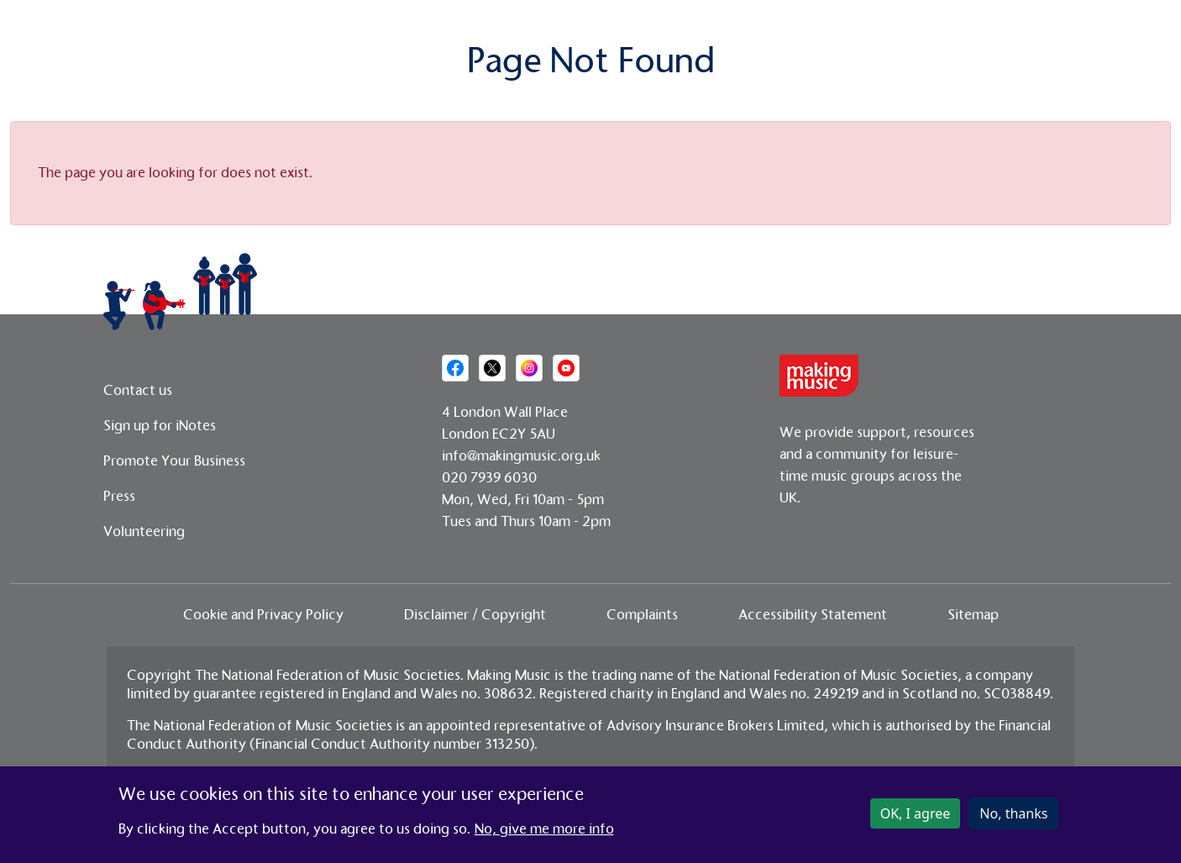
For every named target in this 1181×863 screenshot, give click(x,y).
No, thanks (1013, 817)
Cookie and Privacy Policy (263, 615)
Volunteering (144, 531)
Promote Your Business (174, 461)
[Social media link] (455, 368)
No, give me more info (544, 832)
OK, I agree (915, 817)
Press (119, 496)
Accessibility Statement (812, 615)
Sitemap (973, 615)
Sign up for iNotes (159, 425)
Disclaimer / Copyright (475, 615)
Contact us (137, 390)
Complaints (642, 615)
